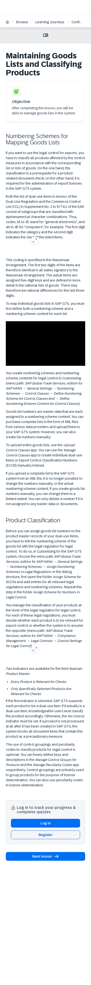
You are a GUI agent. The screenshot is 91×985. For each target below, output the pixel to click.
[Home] (7, 22)
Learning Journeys (49, 22)
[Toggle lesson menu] (45, 35)
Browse (22, 22)
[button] (45, 856)
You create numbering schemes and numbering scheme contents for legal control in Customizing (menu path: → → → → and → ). (44, 388)
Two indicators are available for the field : (44, 671)
